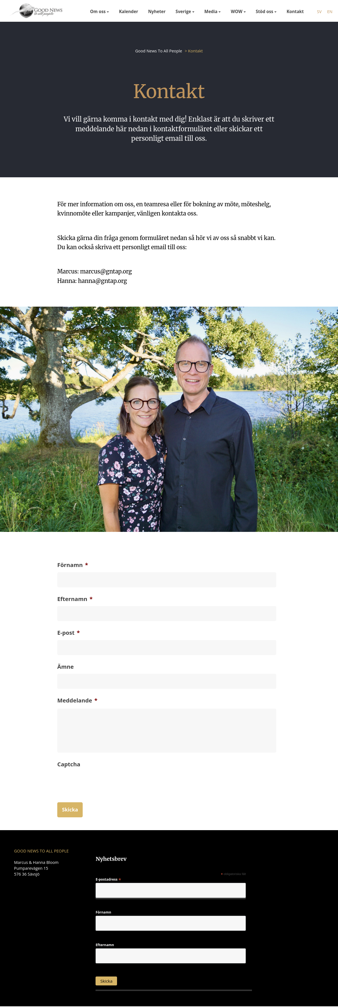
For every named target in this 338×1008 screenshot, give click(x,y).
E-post (68, 632)
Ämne (65, 666)
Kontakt (295, 11)
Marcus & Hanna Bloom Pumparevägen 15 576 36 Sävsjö (36, 869)
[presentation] (99, 794)
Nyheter (157, 11)
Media (211, 11)
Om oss (98, 11)
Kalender (128, 11)
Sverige (183, 11)
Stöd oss (264, 11)
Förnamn (72, 564)
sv (319, 11)
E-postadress (108, 880)
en (329, 11)
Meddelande (77, 700)
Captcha (68, 765)
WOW (236, 11)
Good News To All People (158, 51)
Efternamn (74, 598)
